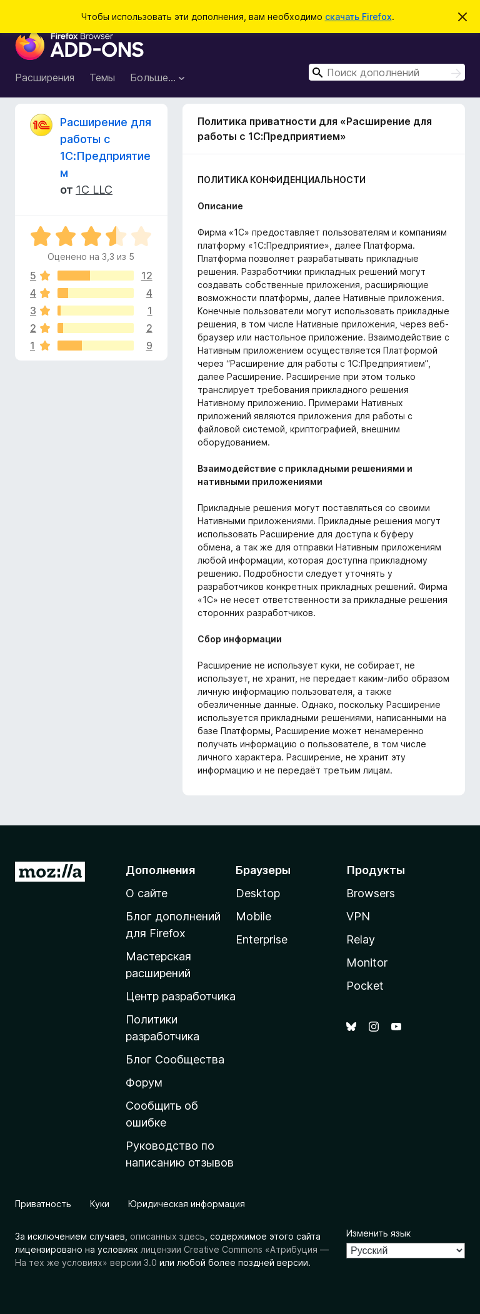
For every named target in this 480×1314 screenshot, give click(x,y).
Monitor (367, 962)
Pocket (365, 985)
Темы (102, 77)
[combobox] (387, 72)
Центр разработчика (181, 996)
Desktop (258, 893)
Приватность (43, 1203)
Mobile (253, 916)
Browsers (370, 893)
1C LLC (94, 189)
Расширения (44, 77)
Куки (99, 1203)
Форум (144, 1082)
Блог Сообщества (175, 1059)
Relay (360, 939)
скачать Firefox (358, 16)
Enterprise (262, 939)
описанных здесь (167, 1236)
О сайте (147, 893)
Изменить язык (378, 1233)
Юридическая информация (186, 1203)
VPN (358, 916)
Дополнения (160, 870)
